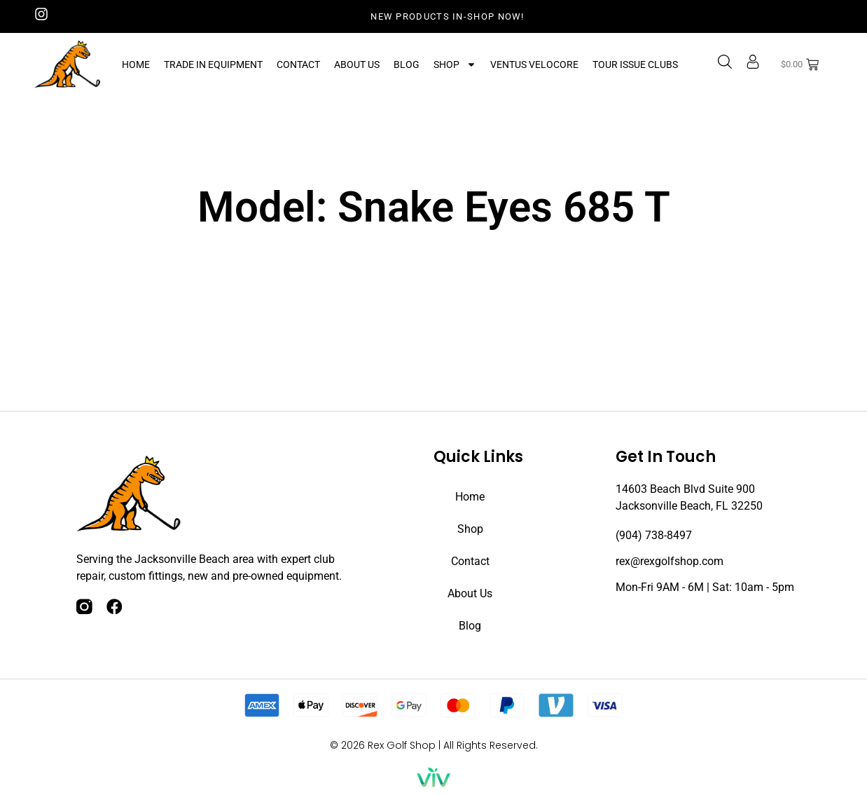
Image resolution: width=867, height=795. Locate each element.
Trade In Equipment (213, 64)
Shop (455, 64)
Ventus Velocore (534, 64)
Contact (298, 64)
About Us (357, 64)
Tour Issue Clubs (635, 64)
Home (136, 64)
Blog (406, 64)
